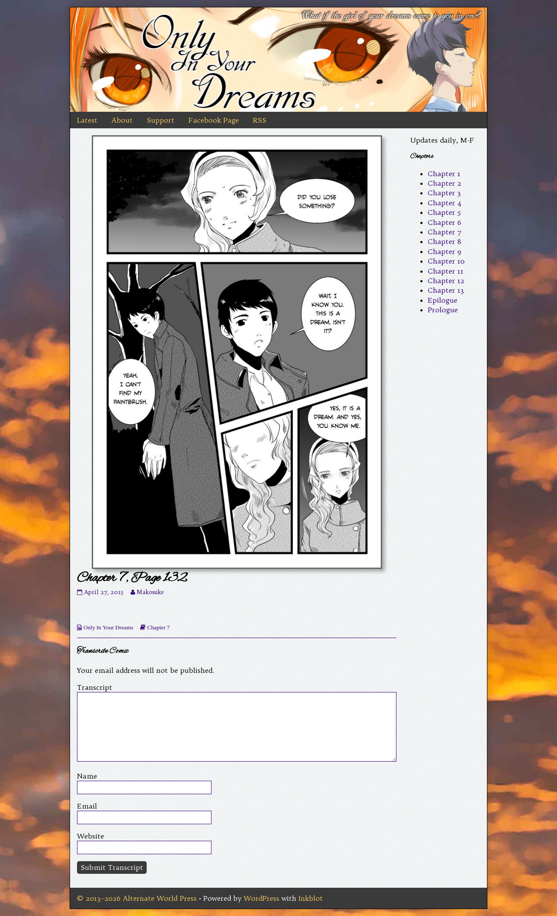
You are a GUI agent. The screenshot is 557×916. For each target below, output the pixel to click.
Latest (87, 120)
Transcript (94, 687)
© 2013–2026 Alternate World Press (137, 898)
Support (160, 120)
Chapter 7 (158, 627)
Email (87, 806)
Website (90, 836)
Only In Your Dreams (108, 627)
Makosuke (150, 592)
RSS (259, 120)
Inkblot (311, 898)
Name (87, 776)
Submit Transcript (112, 867)
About (122, 120)
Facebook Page (213, 120)
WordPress (261, 898)
